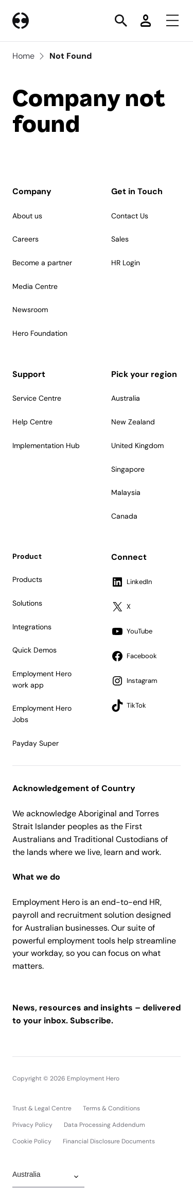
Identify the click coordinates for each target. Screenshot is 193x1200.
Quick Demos (34, 650)
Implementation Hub (46, 445)
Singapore (128, 469)
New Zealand (133, 421)
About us (27, 215)
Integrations (31, 626)
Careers (25, 239)
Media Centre (35, 286)
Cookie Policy (31, 1141)
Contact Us (129, 215)
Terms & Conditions (111, 1108)
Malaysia (126, 492)
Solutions (27, 603)
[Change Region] (48, 1177)
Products (27, 579)
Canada (124, 516)
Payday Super (35, 743)
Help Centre (32, 421)
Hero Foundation (39, 333)
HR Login (125, 262)
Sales (120, 239)
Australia (125, 398)
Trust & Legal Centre (42, 1108)
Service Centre (36, 398)
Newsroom (30, 309)
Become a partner (42, 262)
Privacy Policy (32, 1125)
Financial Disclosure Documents (109, 1141)
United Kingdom (137, 445)
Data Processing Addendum (104, 1125)
